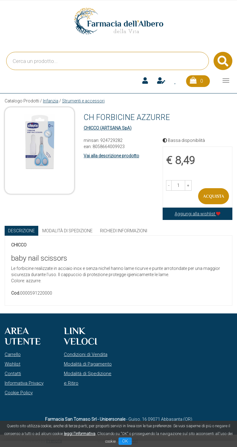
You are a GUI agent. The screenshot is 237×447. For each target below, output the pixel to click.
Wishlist (12, 364)
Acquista (213, 196)
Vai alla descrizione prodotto (111, 155)
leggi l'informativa (79, 433)
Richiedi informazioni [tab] (123, 230)
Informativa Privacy (24, 383)
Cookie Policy (19, 392)
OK (125, 441)
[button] (169, 185)
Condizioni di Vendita (85, 354)
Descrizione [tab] (21, 230)
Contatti (13, 373)
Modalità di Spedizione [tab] (67, 230)
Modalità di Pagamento (88, 364)
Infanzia (50, 100)
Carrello (13, 354)
